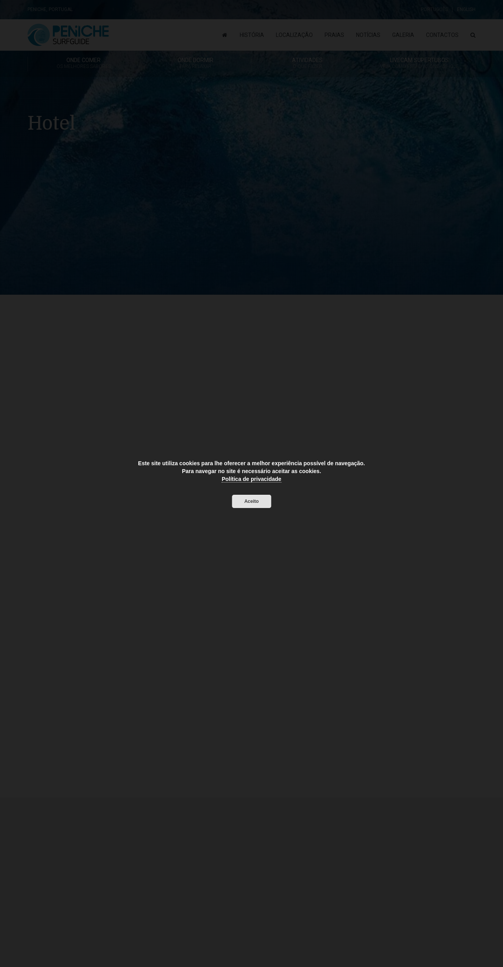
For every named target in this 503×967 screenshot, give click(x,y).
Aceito (251, 501)
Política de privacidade (251, 479)
